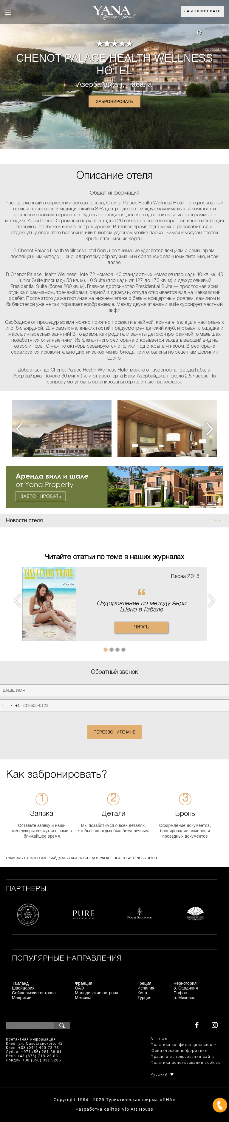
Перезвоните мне (114, 732)
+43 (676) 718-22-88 (37, 1056)
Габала (140, 84)
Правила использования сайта (183, 1056)
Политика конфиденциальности (184, 1045)
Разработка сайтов (97, 1109)
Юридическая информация (179, 1050)
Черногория (185, 983)
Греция (144, 983)
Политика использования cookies (185, 1062)
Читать (141, 627)
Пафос (180, 992)
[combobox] (10, 705)
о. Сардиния (186, 988)
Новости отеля (24, 520)
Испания (145, 988)
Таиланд (20, 983)
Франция (83, 983)
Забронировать (202, 11)
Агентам (159, 1039)
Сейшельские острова (34, 992)
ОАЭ (79, 988)
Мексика (83, 997)
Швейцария (23, 988)
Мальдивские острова (96, 992)
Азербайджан (99, 84)
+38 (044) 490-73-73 (38, 1048)
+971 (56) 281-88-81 (41, 1052)
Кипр (142, 992)
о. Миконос (184, 997)
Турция (144, 997)
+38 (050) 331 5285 (41, 1060)
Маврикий (22, 997)
